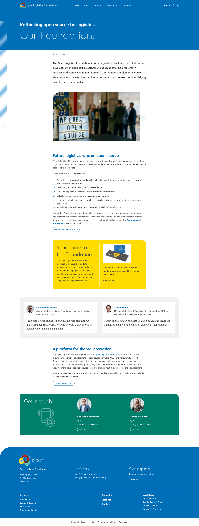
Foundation (25, 499)
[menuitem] (77, 6)
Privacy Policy (149, 498)
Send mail (83, 429)
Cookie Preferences (152, 509)
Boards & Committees (29, 503)
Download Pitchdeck (64, 229)
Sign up (134, 479)
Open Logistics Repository (107, 354)
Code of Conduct (150, 505)
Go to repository (63, 383)
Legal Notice (148, 495)
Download (109, 280)
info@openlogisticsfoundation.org (90, 477)
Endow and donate (28, 510)
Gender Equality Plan (152, 502)
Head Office (25, 506)
